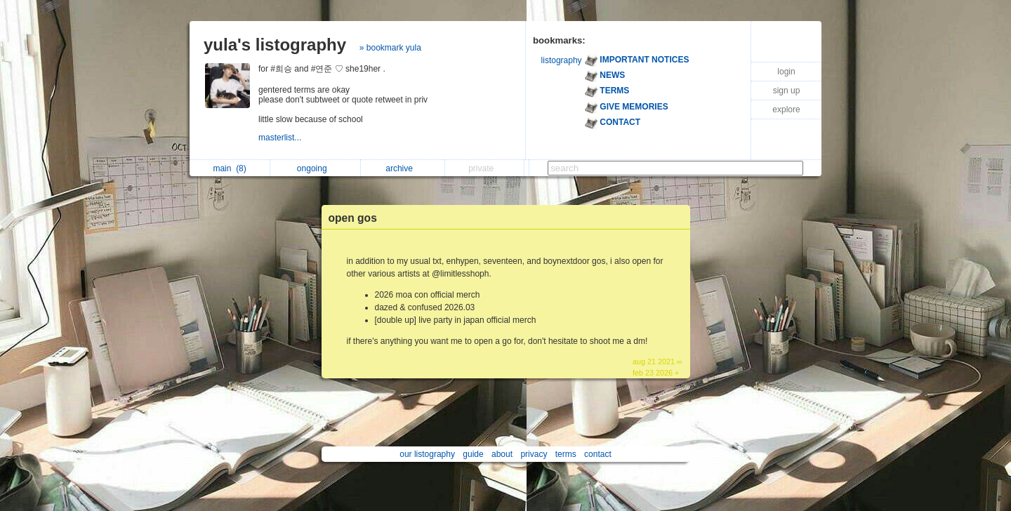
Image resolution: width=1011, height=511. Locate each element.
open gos (353, 218)
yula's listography (275, 44)
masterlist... (281, 137)
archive (402, 168)
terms (565, 454)
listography (561, 60)
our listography (427, 454)
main (229, 168)
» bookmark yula (390, 48)
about (502, 454)
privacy (533, 454)
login (786, 72)
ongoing (315, 168)
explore (786, 109)
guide (473, 454)
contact (598, 454)
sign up (786, 90)
